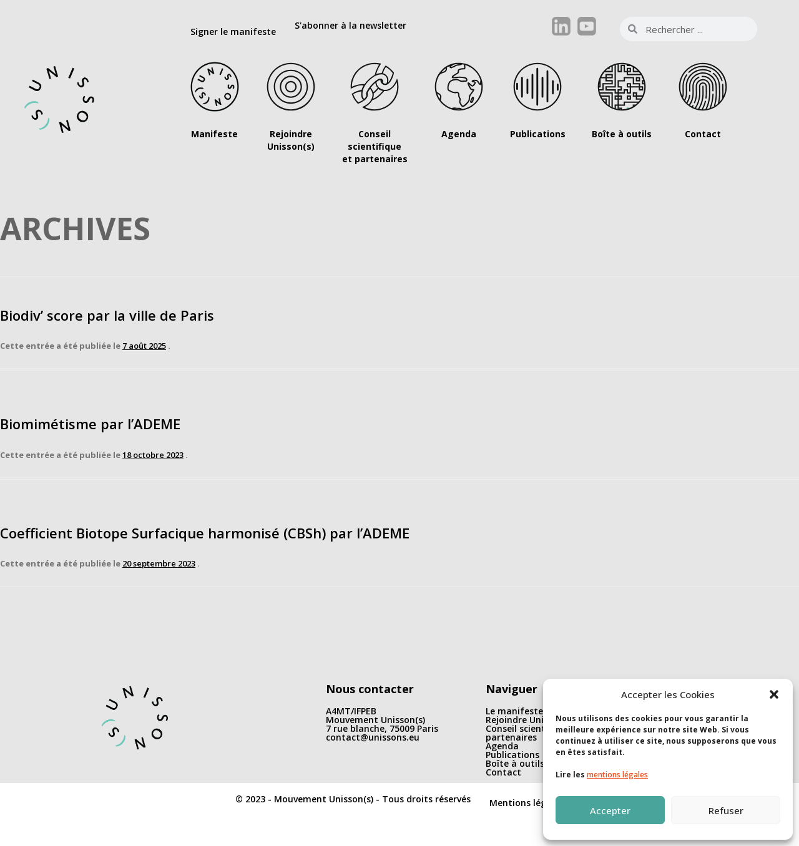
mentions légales (617, 774)
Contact (503, 772)
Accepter (610, 810)
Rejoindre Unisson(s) (530, 720)
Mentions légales (526, 803)
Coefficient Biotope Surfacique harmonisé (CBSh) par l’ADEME (204, 532)
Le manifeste (514, 711)
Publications (512, 755)
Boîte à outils (515, 763)
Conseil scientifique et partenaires (534, 732)
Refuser (725, 810)
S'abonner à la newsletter (350, 25)
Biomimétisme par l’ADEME (90, 423)
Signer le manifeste (233, 31)
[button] (774, 694)
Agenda (502, 746)
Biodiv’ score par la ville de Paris (107, 315)
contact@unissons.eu (372, 737)
